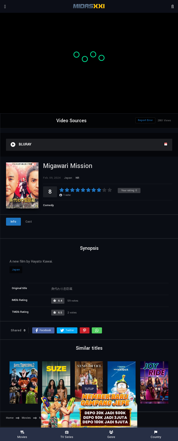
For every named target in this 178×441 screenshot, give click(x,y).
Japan (16, 270)
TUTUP (89, 389)
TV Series (66, 435)
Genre (111, 435)
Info (13, 222)
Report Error (145, 120)
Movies (22, 435)
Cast (28, 222)
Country (156, 435)
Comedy (48, 205)
